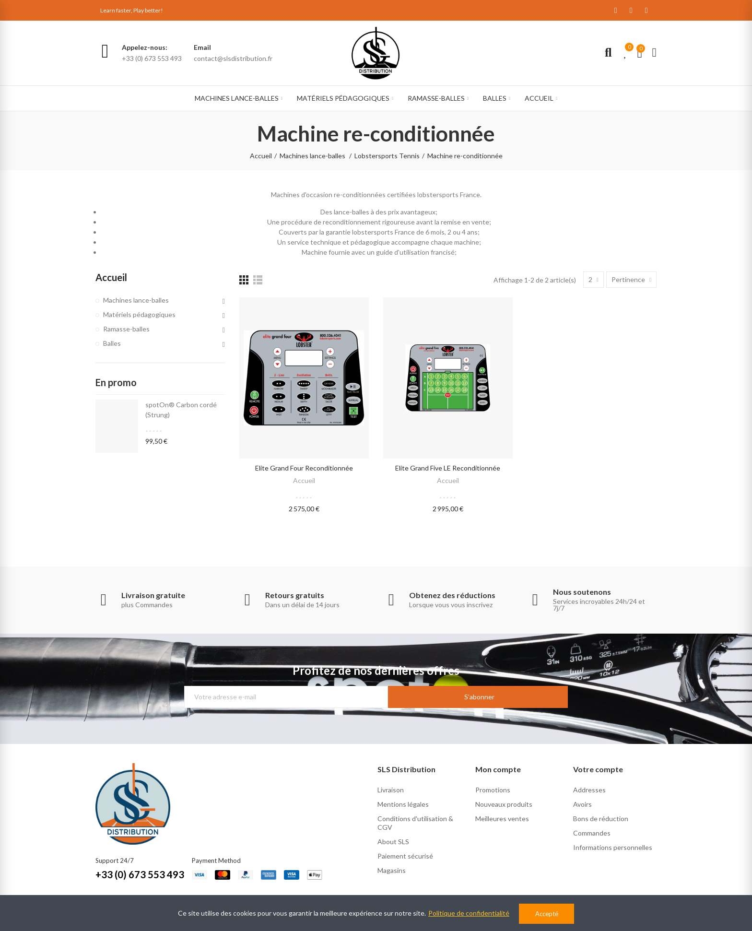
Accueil (304, 480)
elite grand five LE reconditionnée (447, 468)
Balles (112, 343)
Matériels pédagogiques (139, 314)
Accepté (546, 914)
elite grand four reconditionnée (304, 468)
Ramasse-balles (126, 329)
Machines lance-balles (136, 300)
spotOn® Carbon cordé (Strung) (181, 410)
